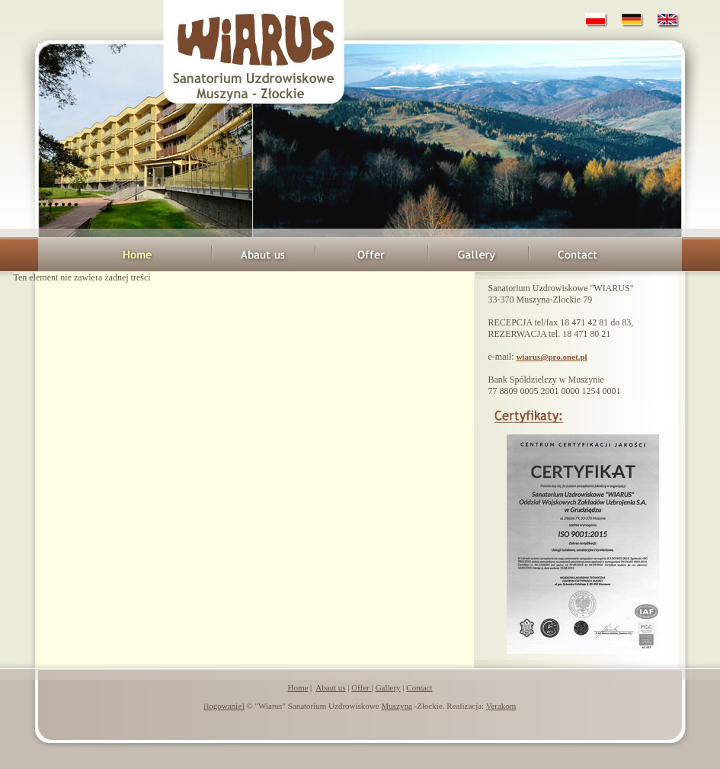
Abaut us (330, 687)
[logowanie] (224, 705)
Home (297, 687)
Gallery (388, 687)
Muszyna (396, 705)
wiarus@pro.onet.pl (551, 356)
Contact (419, 687)
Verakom (501, 705)
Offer (361, 687)
